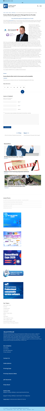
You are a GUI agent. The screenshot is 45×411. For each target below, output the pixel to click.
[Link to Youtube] (23, 87)
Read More (6, 158)
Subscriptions (7, 363)
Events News (6, 310)
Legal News (5, 311)
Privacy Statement (7, 352)
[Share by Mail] (17, 87)
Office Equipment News (8, 318)
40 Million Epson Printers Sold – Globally (13, 157)
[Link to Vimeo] (20, 87)
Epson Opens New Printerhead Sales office (15, 186)
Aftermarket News (7, 305)
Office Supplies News (7, 319)
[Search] (37, 6)
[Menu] (40, 6)
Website (19, 109)
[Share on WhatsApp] (11, 87)
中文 (22, 2)
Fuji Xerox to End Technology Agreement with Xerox (16, 171)
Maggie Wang (19, 16)
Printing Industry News (10, 373)
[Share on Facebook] (4, 87)
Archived (5, 306)
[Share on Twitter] (7, 87)
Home (4, 12)
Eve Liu (4, 392)
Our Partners (6, 348)
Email (19, 105)
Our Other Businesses (8, 350)
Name (19, 101)
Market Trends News (7, 313)
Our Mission (5, 347)
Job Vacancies (7, 379)
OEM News (14, 12)
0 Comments (10, 16)
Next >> (26, 133)
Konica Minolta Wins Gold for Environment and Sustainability (18, 76)
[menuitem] (37, 6)
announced (11, 20)
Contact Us (6, 358)
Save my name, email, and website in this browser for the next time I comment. (18, 113)
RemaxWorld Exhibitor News (9, 321)
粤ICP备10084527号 (26, 408)
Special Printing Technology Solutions (10, 322)
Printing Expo (7, 368)
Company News (6, 308)
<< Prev (18, 133)
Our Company (7, 346)
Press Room (6, 385)
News (7, 12)
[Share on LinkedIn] (14, 87)
